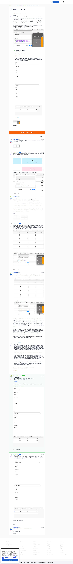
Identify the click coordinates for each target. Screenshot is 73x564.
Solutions (21, 542)
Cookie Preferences (50, 562)
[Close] (18, 553)
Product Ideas (32, 1)
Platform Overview (9, 544)
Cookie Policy (14, 557)
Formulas (14, 125)
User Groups (26, 1)
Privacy (32, 562)
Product (21, 544)
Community (49, 550)
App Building (8, 550)
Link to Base (15, 370)
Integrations (8, 546)
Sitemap (27, 562)
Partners (48, 544)
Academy (39, 1)
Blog (61, 548)
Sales (21, 552)
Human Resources (23, 550)
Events (36, 1)
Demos (34, 550)
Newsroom (62, 552)
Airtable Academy (36, 544)
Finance (21, 554)
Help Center (44, 1)
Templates (49, 552)
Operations (21, 548)
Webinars (35, 554)
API (24, 562)
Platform (7, 542)
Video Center (35, 548)
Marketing (21, 546)
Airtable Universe (50, 554)
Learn (34, 542)
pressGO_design (15, 139)
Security (21, 562)
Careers (61, 546)
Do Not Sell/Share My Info (42, 562)
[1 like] (16, 449)
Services (48, 546)
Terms (35, 562)
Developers (49, 548)
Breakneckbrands (15, 13)
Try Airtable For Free (63, 554)
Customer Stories (36, 552)
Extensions (8, 548)
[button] (56, 2)
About (61, 544)
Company (62, 542)
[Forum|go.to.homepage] (13, 2)
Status (61, 550)
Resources (49, 542)
